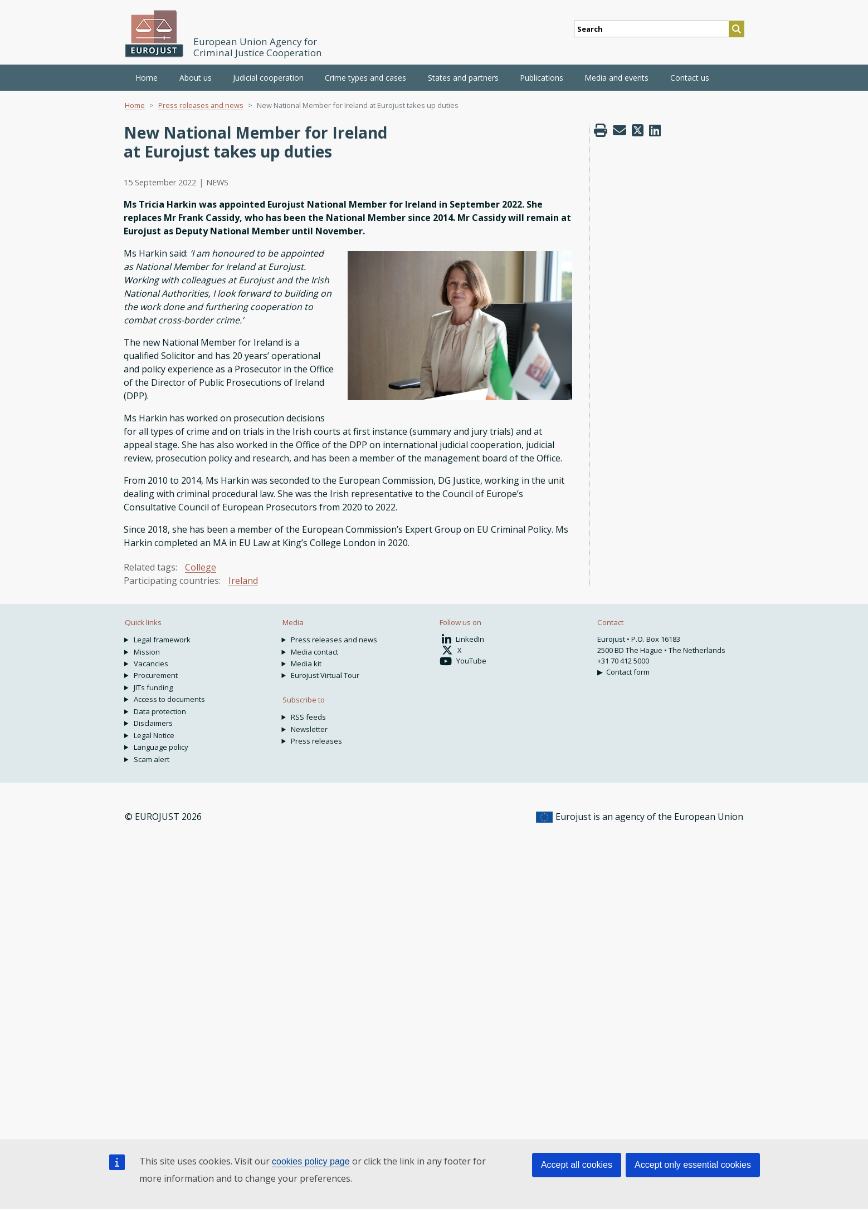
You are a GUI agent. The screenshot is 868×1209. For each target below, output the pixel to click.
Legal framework (162, 640)
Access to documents (169, 699)
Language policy (161, 747)
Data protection (160, 711)
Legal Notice (154, 735)
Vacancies (151, 663)
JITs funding (153, 687)
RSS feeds (308, 717)
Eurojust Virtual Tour (325, 675)
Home (146, 77)
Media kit (306, 663)
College (200, 567)
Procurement (156, 675)
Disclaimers (153, 723)
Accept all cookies (576, 1164)
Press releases (316, 741)
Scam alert (151, 759)
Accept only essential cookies (693, 1164)
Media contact (314, 652)
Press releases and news (200, 105)
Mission (147, 652)
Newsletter (309, 729)
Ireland (243, 580)
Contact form (628, 672)
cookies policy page (311, 1161)
